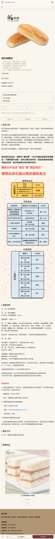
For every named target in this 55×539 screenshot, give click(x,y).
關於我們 (7, 494)
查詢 (2, 494)
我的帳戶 (14, 494)
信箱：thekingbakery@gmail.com (12, 510)
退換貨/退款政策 (22, 494)
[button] (52, 468)
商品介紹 (10, 119)
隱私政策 (31, 494)
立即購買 (43, 537)
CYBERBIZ (13, 532)
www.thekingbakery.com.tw (18, 410)
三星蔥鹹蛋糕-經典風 (16, 472)
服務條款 (37, 494)
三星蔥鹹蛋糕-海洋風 (39, 472)
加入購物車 (20, 537)
